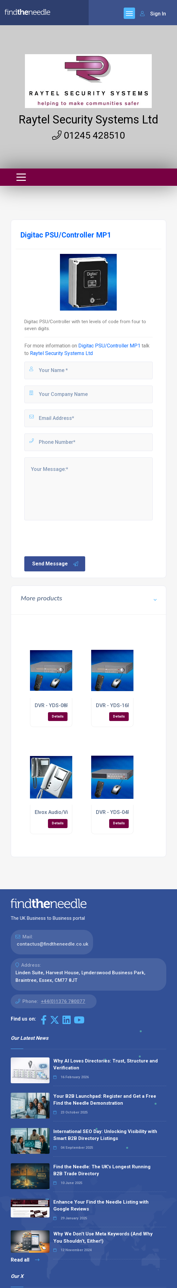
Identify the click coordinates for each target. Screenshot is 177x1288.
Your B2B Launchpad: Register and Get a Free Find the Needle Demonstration (104, 1099)
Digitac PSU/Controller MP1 (109, 346)
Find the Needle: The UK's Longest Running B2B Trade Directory (101, 1170)
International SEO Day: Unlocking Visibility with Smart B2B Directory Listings (105, 1135)
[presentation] (71, 537)
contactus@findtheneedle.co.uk (52, 944)
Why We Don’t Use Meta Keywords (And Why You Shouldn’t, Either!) (103, 1237)
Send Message (55, 564)
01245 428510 (88, 135)
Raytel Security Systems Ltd (88, 119)
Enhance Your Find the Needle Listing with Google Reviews (101, 1205)
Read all (25, 1260)
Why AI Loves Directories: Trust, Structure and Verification (105, 1064)
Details (58, 716)
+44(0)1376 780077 (63, 1001)
